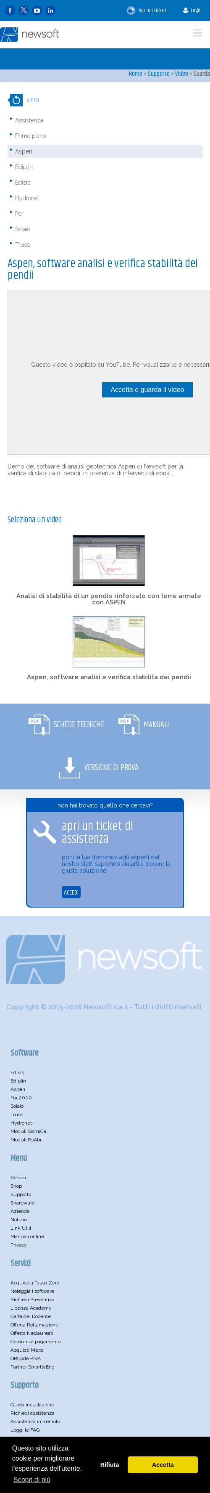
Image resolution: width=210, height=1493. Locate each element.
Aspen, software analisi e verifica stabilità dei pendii (109, 677)
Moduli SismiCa (28, 1131)
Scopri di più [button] (31, 1479)
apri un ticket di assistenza (97, 833)
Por (19, 213)
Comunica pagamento (35, 1342)
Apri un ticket (146, 10)
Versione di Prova (111, 767)
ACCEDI (71, 892)
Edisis (22, 182)
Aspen (23, 151)
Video (181, 74)
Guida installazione (32, 1405)
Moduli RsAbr (26, 1140)
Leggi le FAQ (24, 1430)
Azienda (19, 1211)
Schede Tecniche (79, 724)
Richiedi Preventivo (32, 1299)
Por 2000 (21, 1098)
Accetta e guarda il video (147, 389)
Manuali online (27, 1236)
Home (135, 74)
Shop (16, 1186)
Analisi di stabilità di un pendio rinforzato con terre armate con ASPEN (108, 599)
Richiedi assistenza (32, 1413)
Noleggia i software (32, 1291)
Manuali (156, 724)
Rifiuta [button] (109, 1464)
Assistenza (29, 120)
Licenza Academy (31, 1308)
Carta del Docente (30, 1316)
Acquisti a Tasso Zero (34, 1283)
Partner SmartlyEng (32, 1367)
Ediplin (24, 167)
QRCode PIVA (25, 1358)
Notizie (18, 1220)
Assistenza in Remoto (35, 1421)
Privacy (18, 1245)
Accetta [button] (163, 1464)
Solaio (22, 229)
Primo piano (30, 135)
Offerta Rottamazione (34, 1325)
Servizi (18, 1178)
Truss (22, 244)
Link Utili (20, 1228)
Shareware (22, 1203)
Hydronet (27, 198)
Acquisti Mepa (27, 1350)
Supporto (159, 74)
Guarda (202, 74)
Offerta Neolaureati (31, 1333)
